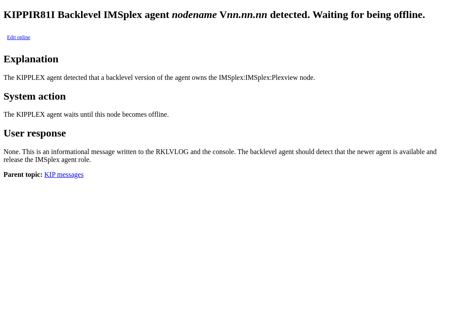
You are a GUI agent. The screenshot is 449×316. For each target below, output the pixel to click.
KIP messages (64, 174)
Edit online (18, 37)
